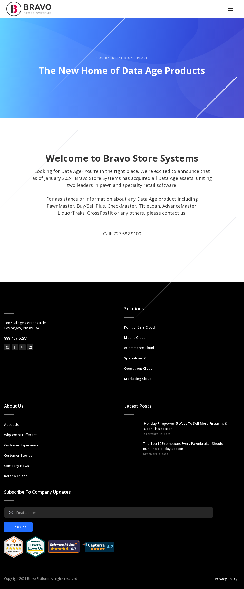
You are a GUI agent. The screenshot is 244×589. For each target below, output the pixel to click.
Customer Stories (18, 455)
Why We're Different (20, 434)
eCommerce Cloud (139, 347)
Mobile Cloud (135, 337)
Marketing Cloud (138, 378)
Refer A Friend (16, 476)
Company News (16, 465)
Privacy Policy (226, 579)
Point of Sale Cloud (139, 327)
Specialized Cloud (139, 358)
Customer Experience (21, 445)
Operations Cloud (138, 368)
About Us (11, 424)
